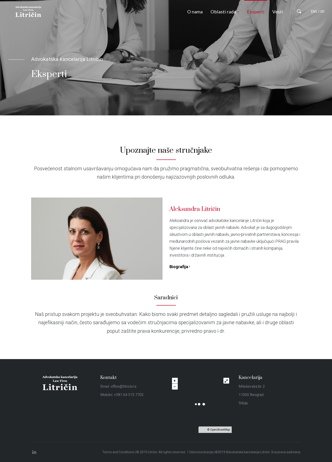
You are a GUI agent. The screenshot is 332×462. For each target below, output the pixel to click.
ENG (314, 11)
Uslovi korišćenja (201, 452)
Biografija (178, 266)
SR (322, 11)
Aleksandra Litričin (194, 209)
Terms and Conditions (118, 452)
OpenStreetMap (220, 429)
